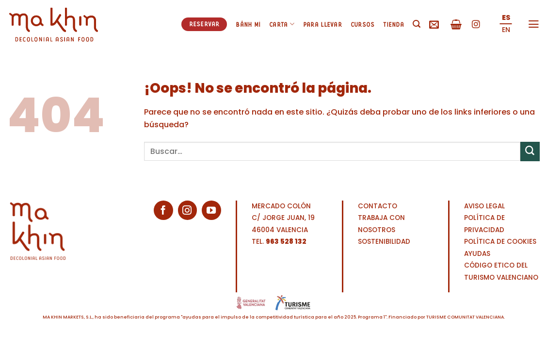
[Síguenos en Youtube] (211, 210)
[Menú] (534, 24)
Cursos (363, 24)
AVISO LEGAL (484, 206)
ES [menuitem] (506, 17)
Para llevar (322, 24)
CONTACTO (377, 206)
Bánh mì (248, 24)
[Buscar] (416, 24)
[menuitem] (506, 18)
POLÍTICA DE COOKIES (500, 241)
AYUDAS (477, 253)
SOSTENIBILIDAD (384, 241)
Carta (281, 24)
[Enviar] (530, 151)
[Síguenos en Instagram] (476, 25)
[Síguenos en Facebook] (163, 210)
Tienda (393, 24)
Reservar (204, 24)
